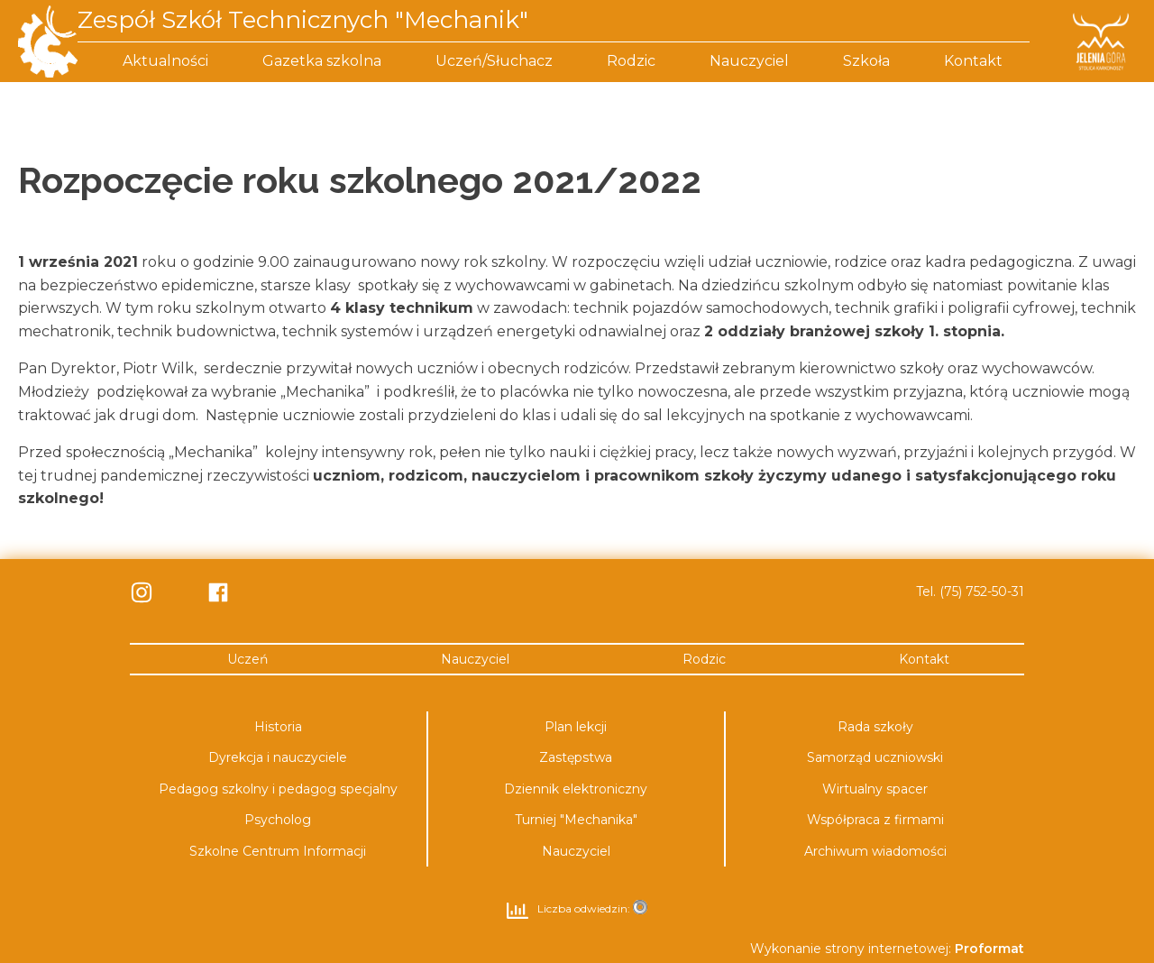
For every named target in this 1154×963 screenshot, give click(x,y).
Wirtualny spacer (875, 789)
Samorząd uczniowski (875, 757)
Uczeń (247, 659)
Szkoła (866, 60)
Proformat (989, 948)
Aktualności (165, 60)
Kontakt (973, 60)
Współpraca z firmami (875, 820)
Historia (278, 727)
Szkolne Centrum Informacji (277, 851)
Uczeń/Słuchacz (494, 60)
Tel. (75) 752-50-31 (970, 591)
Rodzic (631, 60)
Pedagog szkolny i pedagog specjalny (278, 789)
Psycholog (277, 820)
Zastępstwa (575, 757)
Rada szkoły (875, 727)
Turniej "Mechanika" (576, 820)
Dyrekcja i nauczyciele (277, 757)
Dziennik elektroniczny (575, 789)
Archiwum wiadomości (875, 851)
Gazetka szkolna (321, 60)
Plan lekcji (576, 727)
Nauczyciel (749, 60)
